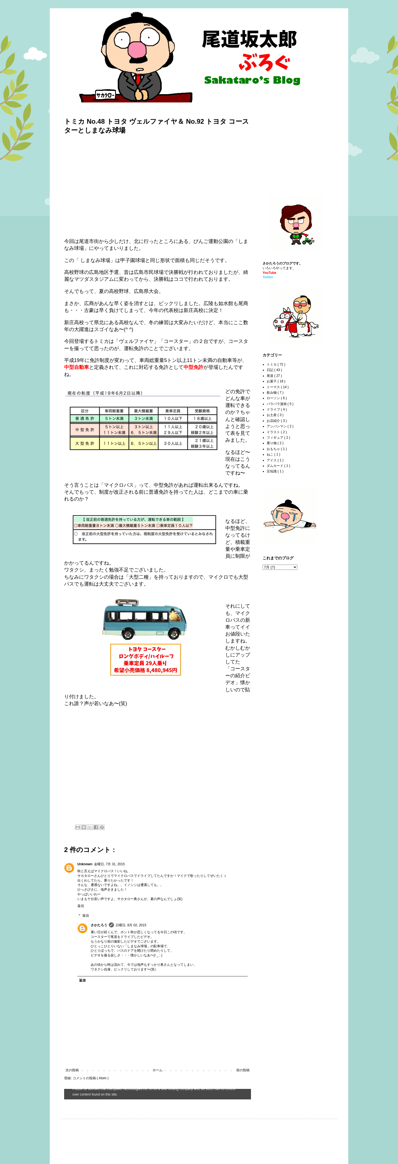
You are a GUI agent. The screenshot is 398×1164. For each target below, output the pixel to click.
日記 (270, 370)
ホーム (158, 1070)
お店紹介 (274, 421)
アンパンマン (277, 426)
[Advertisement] (297, 146)
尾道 (270, 376)
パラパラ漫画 (277, 404)
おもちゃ (274, 449)
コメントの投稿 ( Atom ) (91, 1078)
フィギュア (275, 438)
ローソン (274, 398)
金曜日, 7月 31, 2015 (109, 864)
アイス (272, 460)
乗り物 (272, 443)
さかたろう (99, 925)
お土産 (272, 415)
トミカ (272, 364)
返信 (80, 906)
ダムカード (275, 466)
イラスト (274, 432)
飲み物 (272, 393)
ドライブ (274, 409)
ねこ (270, 454)
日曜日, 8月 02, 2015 (131, 925)
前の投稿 (243, 1070)
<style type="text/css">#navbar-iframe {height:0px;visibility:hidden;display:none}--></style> (157, 1094)
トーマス (274, 387)
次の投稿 (72, 1070)
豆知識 (272, 471)
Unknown (84, 864)
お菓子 (272, 381)
